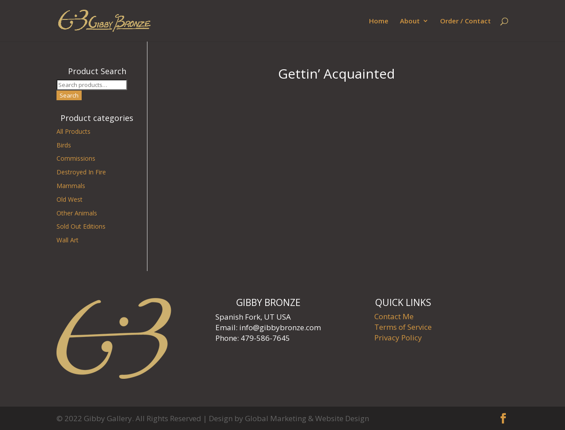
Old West (69, 199)
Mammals (70, 185)
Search (69, 95)
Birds (63, 145)
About (410, 21)
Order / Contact (465, 21)
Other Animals (76, 213)
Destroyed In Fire (81, 172)
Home (378, 21)
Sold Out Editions (80, 226)
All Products (73, 131)
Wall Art (67, 240)
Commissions (75, 158)
